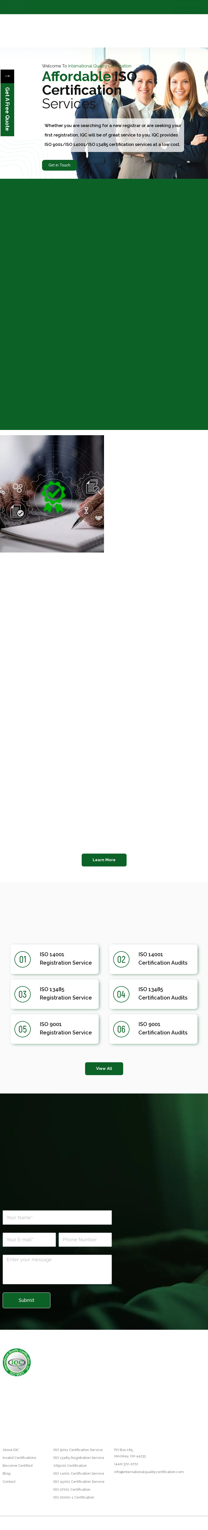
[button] (104, 860)
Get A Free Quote (7, 109)
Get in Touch (59, 165)
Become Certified (122, 7)
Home (54, 7)
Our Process (93, 7)
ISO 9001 (51, 1024)
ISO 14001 (52, 954)
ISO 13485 (52, 989)
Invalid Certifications (97, 19)
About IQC (71, 7)
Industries (148, 7)
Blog (122, 19)
